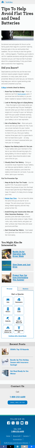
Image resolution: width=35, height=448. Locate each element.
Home (8, 426)
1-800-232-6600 (17, 387)
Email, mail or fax (17, 393)
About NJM (17, 426)
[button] (7, 301)
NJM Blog (9, 2)
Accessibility (17, 430)
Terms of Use (13, 437)
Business (25, 289)
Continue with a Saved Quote (17, 326)
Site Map (23, 437)
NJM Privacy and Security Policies (16, 433)
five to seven (22, 94)
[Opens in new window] (8, 414)
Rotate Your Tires (11, 198)
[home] (2, 2)
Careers (26, 426)
